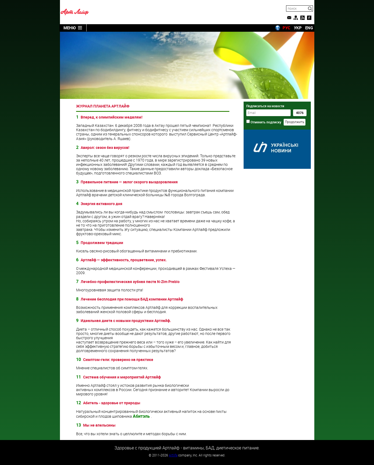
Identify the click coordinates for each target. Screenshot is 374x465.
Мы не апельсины (99, 425)
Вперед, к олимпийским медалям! (112, 117)
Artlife (173, 455)
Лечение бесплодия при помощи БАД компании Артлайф (132, 299)
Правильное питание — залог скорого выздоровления (129, 181)
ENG (309, 27)
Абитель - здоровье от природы (111, 402)
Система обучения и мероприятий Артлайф (122, 377)
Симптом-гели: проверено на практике (118, 359)
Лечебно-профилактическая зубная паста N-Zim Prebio (130, 281)
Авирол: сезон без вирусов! (105, 147)
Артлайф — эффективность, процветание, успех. (124, 259)
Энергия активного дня (101, 203)
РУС (286, 27)
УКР (298, 27)
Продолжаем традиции (102, 242)
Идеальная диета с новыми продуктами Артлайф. (126, 320)
